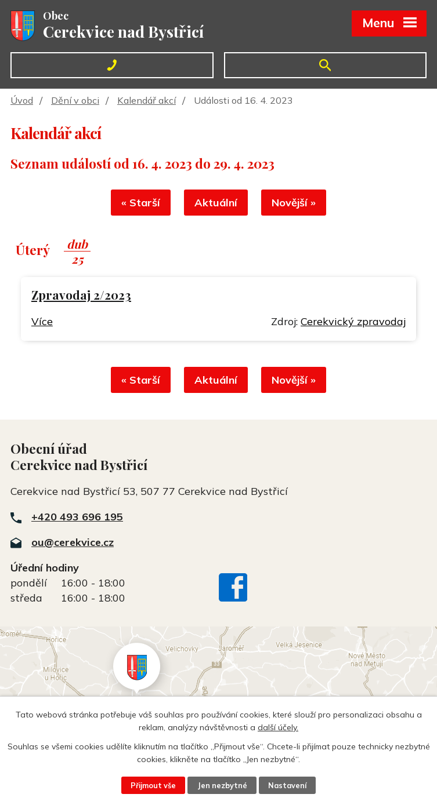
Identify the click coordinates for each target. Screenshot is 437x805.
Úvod (21, 100)
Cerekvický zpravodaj (353, 321)
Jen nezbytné (222, 785)
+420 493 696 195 (77, 516)
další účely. (278, 727)
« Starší (140, 202)
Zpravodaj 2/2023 (81, 295)
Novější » (294, 202)
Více (42, 321)
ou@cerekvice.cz (72, 542)
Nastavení (287, 785)
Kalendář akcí (146, 100)
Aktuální (215, 202)
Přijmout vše (153, 785)
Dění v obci (75, 100)
